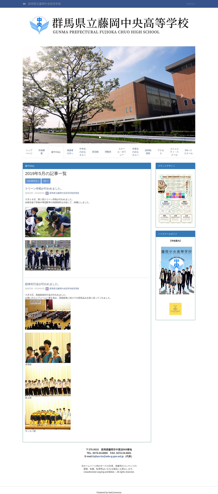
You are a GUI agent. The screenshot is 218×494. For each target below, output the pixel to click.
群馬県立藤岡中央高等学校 (44, 3)
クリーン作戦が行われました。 (44, 188)
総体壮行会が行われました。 (43, 284)
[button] (36, 94)
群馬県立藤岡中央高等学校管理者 (62, 193)
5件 (46, 181)
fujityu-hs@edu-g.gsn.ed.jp (108, 456)
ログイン (191, 4)
